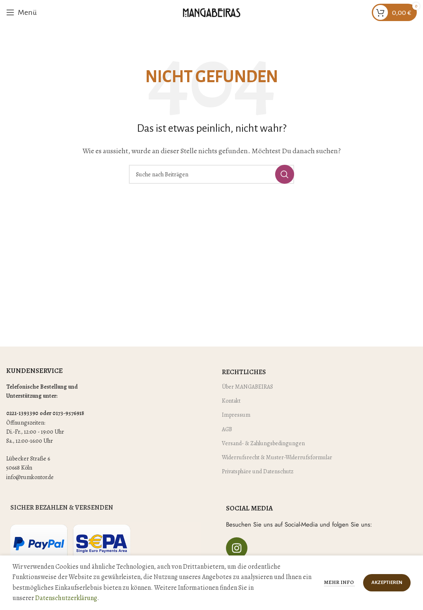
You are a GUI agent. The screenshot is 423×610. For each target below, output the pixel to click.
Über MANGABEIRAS (247, 387)
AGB (227, 429)
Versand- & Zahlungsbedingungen (263, 443)
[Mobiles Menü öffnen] (21, 12)
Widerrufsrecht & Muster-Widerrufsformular (277, 457)
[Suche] (211, 174)
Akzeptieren (386, 582)
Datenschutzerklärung (66, 598)
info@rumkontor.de (30, 477)
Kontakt (231, 401)
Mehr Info (339, 582)
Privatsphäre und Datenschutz (257, 471)
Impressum (236, 415)
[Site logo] (211, 12)
